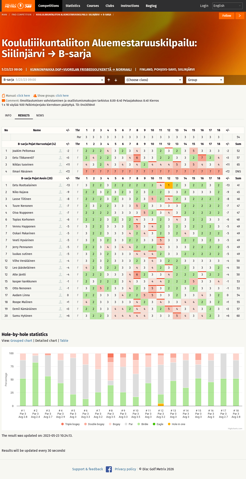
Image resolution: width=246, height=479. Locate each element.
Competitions (48, 6)
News (40, 115)
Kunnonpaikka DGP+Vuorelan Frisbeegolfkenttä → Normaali (81, 69)
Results (24, 115)
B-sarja (75, 54)
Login (204, 6)
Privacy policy (125, 469)
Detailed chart (46, 341)
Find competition (21, 14)
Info (8, 115)
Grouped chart (21, 341)
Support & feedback (87, 469)
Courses (93, 6)
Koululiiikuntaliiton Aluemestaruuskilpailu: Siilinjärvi (99, 48)
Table (64, 341)
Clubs (110, 6)
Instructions (130, 6)
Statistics (73, 6)
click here (23, 95)
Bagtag (151, 6)
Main (4, 14)
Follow (226, 15)
